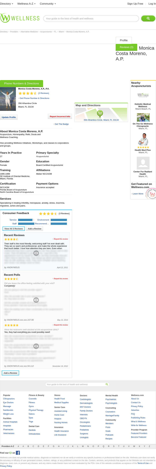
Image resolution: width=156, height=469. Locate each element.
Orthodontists (34, 434)
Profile (124, 40)
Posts (107, 427)
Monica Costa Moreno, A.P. (77, 32)
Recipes (108, 439)
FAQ (133, 414)
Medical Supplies (61, 402)
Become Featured (138, 437)
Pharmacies (8, 429)
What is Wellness (138, 421)
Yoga (31, 421)
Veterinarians (8, 433)
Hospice (57, 419)
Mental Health (111, 395)
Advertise (135, 410)
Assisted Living (60, 411)
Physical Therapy (36, 410)
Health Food (59, 399)
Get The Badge (62, 124)
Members (109, 423)
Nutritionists (8, 410)
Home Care (59, 415)
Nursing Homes (61, 422)
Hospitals (7, 426)
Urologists (84, 437)
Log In (152, 3)
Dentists (32, 430)
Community (47, 3)
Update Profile (9, 117)
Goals (107, 431)
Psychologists (111, 403)
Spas (31, 418)
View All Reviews (13, 229)
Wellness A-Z (25, 3)
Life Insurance (60, 435)
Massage (7, 406)
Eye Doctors (8, 402)
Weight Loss (8, 414)
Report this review (61, 239)
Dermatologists (86, 403)
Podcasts (109, 435)
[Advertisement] (51, 57)
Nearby (143, 84)
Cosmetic (33, 399)
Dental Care (34, 426)
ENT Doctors (85, 407)
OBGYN (83, 418)
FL (55, 32)
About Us (135, 399)
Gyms (31, 406)
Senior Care (59, 407)
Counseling (110, 408)
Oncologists (85, 422)
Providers (14, 32)
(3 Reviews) (43, 93)
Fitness (32, 402)
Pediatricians (85, 426)
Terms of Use (143, 463)
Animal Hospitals (10, 422)
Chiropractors (9, 399)
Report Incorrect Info (60, 116)
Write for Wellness (138, 425)
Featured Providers (139, 433)
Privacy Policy (137, 406)
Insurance (58, 427)
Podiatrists (84, 430)
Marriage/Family (112, 415)
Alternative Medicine (29, 32)
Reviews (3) (126, 47)
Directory (5, 3)
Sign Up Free (135, 3)
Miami (61, 32)
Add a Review (34, 229)
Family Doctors (86, 411)
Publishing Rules (138, 418)
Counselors (110, 412)
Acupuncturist (46, 32)
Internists (84, 415)
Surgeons (84, 434)
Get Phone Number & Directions (34, 98)
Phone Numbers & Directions (21, 83)
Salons (32, 414)
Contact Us (135, 402)
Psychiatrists (110, 399)
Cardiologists (85, 399)
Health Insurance (61, 431)
